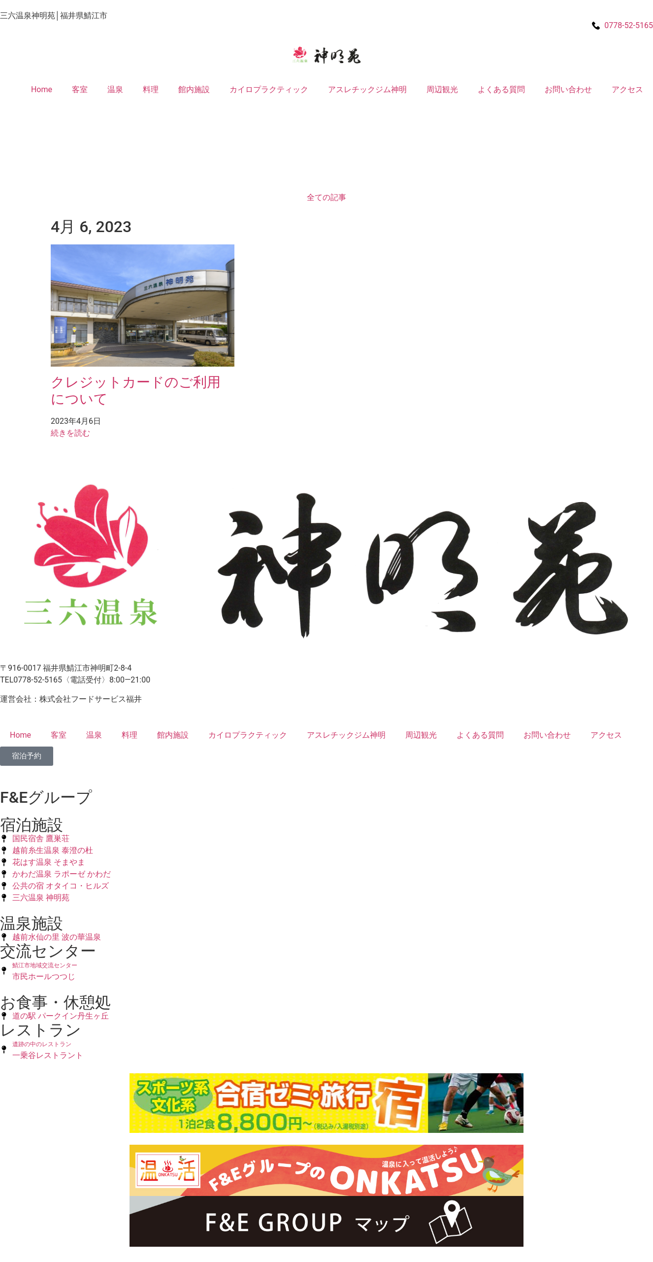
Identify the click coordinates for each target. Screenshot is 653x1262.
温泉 (115, 89)
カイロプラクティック (268, 89)
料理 (151, 89)
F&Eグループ (46, 797)
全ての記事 (326, 197)
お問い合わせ (568, 89)
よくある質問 (501, 89)
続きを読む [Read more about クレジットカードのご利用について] (70, 433)
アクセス (627, 89)
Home (41, 89)
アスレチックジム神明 (367, 89)
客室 (80, 89)
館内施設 (194, 89)
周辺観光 (442, 89)
